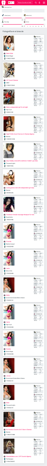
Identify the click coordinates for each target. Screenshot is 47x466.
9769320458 (9, 246)
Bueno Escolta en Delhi (24, 2)
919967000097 (10, 461)
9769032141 (9, 300)
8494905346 (9, 193)
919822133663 (10, 58)
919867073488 (10, 434)
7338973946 (9, 166)
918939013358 (10, 139)
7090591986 (9, 219)
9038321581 (9, 112)
